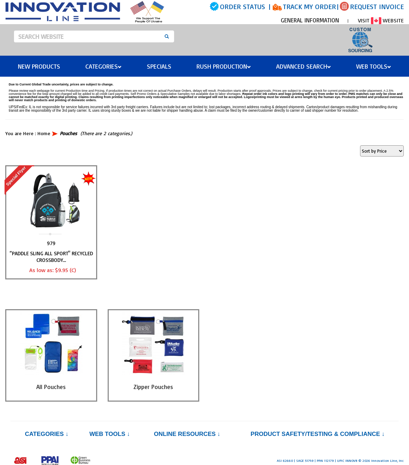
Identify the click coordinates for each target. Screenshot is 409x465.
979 (51, 243)
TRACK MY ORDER (309, 6)
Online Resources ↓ (187, 434)
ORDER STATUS (242, 6)
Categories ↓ (46, 434)
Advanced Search (303, 66)
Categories (103, 66)
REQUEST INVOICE (377, 6)
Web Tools (373, 66)
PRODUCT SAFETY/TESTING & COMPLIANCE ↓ (318, 434)
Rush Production (223, 66)
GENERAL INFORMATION (310, 20)
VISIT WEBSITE (381, 20)
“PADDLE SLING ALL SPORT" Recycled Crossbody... (51, 256)
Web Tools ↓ (109, 434)
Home (43, 133)
